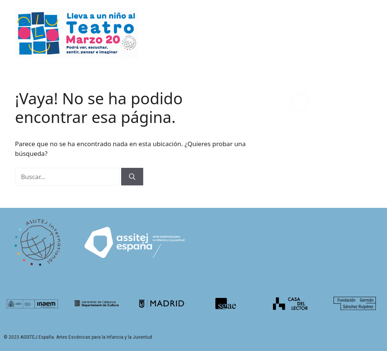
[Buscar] (132, 177)
